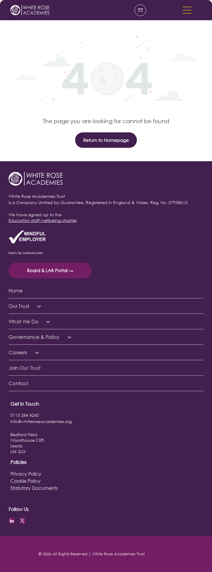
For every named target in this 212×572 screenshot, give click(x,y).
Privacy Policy (25, 474)
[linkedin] (12, 522)
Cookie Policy (25, 481)
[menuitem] (106, 290)
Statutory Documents (34, 488)
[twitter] (22, 522)
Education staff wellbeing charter (43, 220)
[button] (187, 10)
